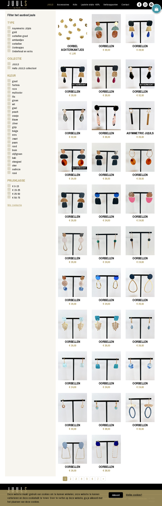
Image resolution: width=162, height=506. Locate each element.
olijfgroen (17, 153)
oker (14, 165)
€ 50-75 (16, 197)
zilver (15, 123)
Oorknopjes (18, 47)
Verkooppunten (110, 4)
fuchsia (16, 85)
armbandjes (18, 39)
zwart (15, 138)
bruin (14, 150)
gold (14, 32)
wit (13, 104)
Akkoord (116, 495)
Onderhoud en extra (22, 51)
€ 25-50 (16, 193)
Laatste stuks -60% (90, 4)
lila (13, 96)
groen (15, 100)
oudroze (16, 169)
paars (15, 142)
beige (15, 131)
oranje (15, 115)
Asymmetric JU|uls (21, 28)
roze (14, 88)
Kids (75, 4)
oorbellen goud (20, 36)
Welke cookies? (134, 495)
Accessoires (63, 4)
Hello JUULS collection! (24, 68)
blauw (15, 119)
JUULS (50, 4)
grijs (14, 127)
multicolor (17, 92)
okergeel (16, 161)
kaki (14, 157)
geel (14, 108)
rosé (14, 173)
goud (14, 81)
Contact (125, 4)
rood (14, 146)
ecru (14, 134)
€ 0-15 (15, 186)
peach (15, 111)
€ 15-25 (16, 190)
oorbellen (17, 43)
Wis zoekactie (14, 205)
